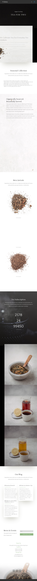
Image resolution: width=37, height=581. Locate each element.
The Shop (18, 17)
